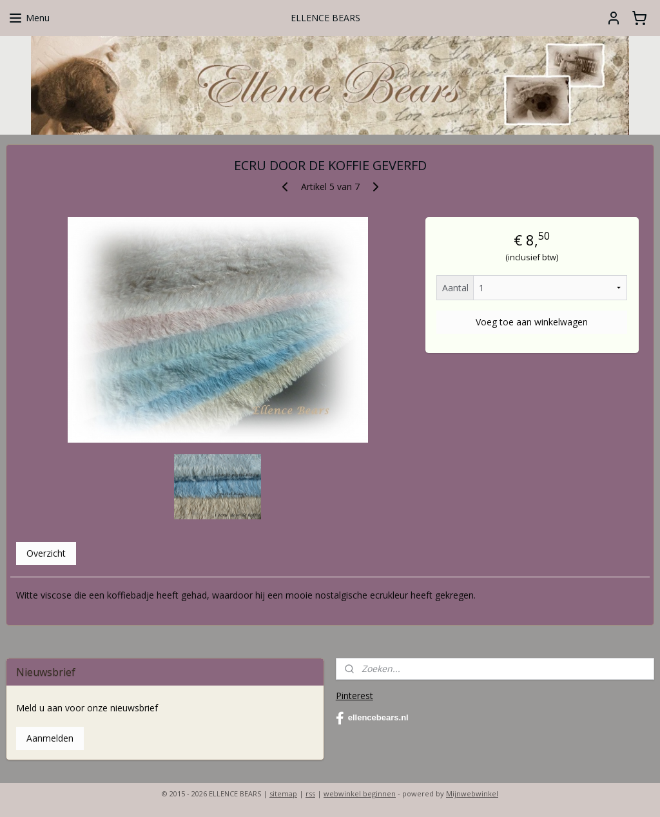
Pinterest (354, 695)
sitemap (283, 793)
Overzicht (46, 553)
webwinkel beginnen (360, 793)
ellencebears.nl (372, 718)
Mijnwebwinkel (472, 793)
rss (310, 793)
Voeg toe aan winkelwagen (532, 322)
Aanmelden (49, 738)
